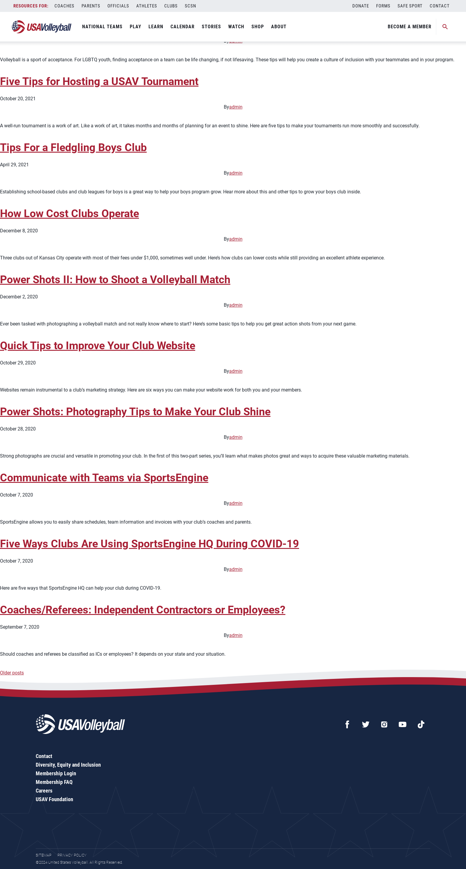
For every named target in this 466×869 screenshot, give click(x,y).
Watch (236, 26)
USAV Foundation (54, 799)
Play (135, 26)
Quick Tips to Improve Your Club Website (97, 345)
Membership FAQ (54, 782)
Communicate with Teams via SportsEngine (104, 478)
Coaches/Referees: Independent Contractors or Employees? (142, 610)
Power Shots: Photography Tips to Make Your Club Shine (135, 411)
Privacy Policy (72, 855)
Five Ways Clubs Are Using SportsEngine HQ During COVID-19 (149, 544)
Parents (91, 6)
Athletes (146, 6)
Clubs (171, 6)
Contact (440, 6)
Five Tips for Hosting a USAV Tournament (99, 81)
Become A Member (409, 26)
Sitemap (43, 855)
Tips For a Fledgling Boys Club (73, 147)
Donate (360, 6)
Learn (155, 26)
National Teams (102, 26)
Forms (383, 6)
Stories (211, 26)
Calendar (183, 26)
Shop (257, 26)
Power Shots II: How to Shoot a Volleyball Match (115, 279)
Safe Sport (410, 6)
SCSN (190, 6)
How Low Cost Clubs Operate (69, 213)
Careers (44, 790)
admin (236, 107)
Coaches (64, 6)
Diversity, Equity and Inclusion (68, 765)
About (279, 26)
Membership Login (56, 773)
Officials (118, 6)
